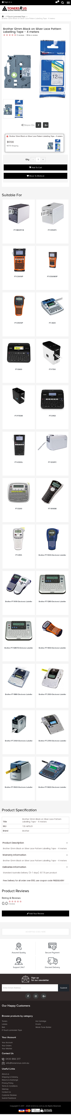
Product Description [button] (13, 843)
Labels (4, 1024)
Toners (4, 1021)
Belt (3, 1027)
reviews (21, 35)
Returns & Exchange (10, 1080)
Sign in (6, 2)
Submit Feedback (9, 1098)
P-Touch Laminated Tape (12, 1030)
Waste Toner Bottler (43, 1027)
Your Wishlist (7, 1049)
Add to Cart (35, 167)
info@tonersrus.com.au (15, 1063)
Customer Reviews (9, 1095)
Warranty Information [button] (14, 855)
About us (5, 1074)
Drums (38, 1024)
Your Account (7, 1043)
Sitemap (5, 1089)
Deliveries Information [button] (14, 867)
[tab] (35, 842)
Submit (63, 988)
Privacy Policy (7, 1083)
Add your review (35, 913)
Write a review (32, 35)
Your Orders (7, 1046)
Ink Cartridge (41, 1021)
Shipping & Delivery (10, 1077)
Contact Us (6, 1092)
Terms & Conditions (10, 1086)
